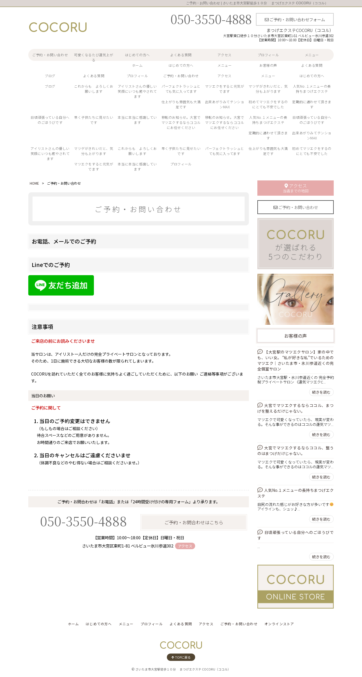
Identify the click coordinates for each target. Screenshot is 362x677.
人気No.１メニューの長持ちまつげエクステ (312, 89)
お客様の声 (268, 65)
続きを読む (321, 392)
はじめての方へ (137, 54)
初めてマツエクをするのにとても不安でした (268, 104)
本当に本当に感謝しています (137, 120)
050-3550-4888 (211, 18)
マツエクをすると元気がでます (224, 89)
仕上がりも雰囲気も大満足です (181, 104)
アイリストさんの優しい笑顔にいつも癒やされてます (137, 91)
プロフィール (268, 54)
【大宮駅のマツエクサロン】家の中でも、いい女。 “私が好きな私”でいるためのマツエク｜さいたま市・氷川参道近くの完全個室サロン (295, 360)
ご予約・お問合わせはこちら (193, 522)
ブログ (50, 75)
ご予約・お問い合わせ (50, 54)
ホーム (137, 65)
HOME (34, 183)
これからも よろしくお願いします (93, 89)
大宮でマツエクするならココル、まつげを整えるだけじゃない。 (295, 408)
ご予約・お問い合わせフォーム (295, 19)
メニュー (312, 54)
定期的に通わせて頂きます (311, 104)
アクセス (224, 54)
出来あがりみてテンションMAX (224, 104)
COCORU (58, 28)
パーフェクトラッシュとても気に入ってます (181, 89)
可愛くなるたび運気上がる (93, 57)
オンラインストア (279, 623)
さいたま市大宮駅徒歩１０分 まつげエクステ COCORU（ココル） (183, 669)
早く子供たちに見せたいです (93, 120)
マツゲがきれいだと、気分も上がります (268, 89)
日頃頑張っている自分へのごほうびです (50, 120)
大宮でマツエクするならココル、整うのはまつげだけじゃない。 (295, 450)
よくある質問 (181, 54)
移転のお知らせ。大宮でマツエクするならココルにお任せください (181, 122)
